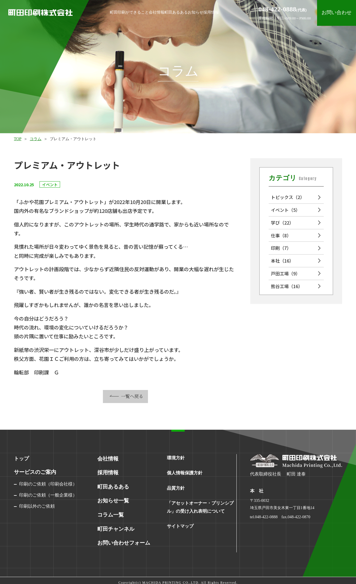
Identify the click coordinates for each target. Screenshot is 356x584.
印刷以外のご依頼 (37, 506)
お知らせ (213, 12)
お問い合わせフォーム (122, 539)
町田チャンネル (114, 525)
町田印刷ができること (101, 12)
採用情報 (241, 12)
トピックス (288, 197)
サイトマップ (180, 526)
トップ (21, 458)
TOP (17, 139)
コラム (35, 139)
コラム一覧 (109, 512)
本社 (282, 260)
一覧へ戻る (132, 396)
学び (282, 222)
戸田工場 (285, 273)
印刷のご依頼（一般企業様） (48, 495)
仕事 (281, 235)
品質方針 (176, 488)
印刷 (281, 248)
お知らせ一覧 (112, 499)
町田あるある (179, 12)
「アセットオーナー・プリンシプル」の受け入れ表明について (200, 507)
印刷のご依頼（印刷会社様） (48, 484)
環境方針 (176, 457)
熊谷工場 (287, 286)
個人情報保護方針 (184, 472)
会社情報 (145, 12)
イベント (285, 210)
